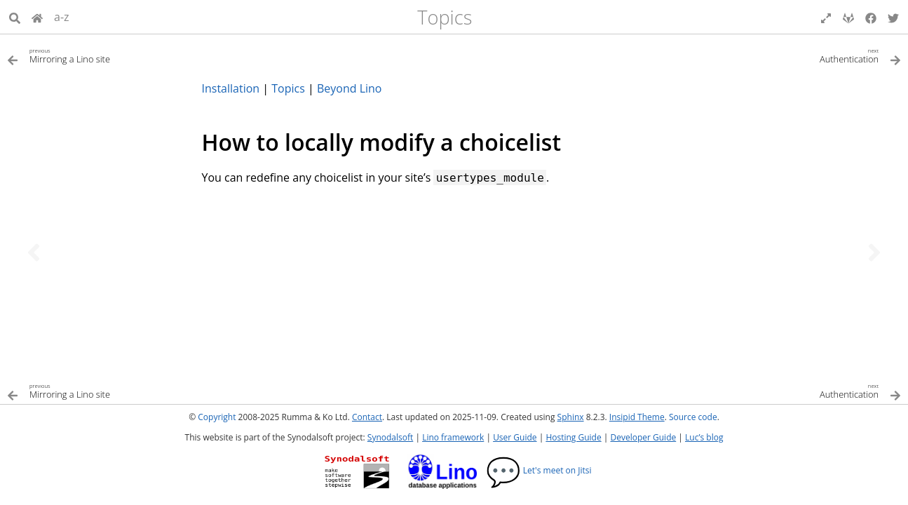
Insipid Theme (637, 417)
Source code (693, 417)
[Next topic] (874, 252)
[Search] (15, 17)
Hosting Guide (573, 437)
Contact (367, 417)
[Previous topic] (33, 252)
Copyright (217, 417)
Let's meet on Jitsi (539, 470)
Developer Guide (643, 437)
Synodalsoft (390, 437)
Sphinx (570, 417)
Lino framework (453, 437)
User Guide (514, 437)
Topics (444, 17)
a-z (61, 17)
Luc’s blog (704, 437)
